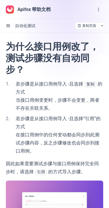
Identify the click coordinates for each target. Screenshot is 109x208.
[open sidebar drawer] (8, 25)
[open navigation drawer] (98, 9)
